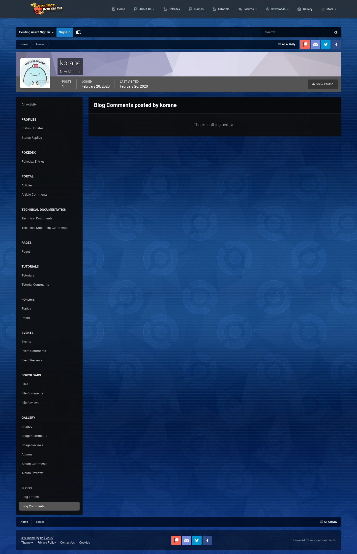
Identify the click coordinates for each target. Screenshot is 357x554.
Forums (272, 12)
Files (25, 384)
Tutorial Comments (35, 284)
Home (144, 12)
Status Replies (32, 137)
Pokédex (198, 12)
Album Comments (34, 464)
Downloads (302, 12)
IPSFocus (46, 538)
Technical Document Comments (44, 228)
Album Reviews (32, 473)
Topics (26, 308)
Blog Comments (33, 506)
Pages (26, 251)
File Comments (32, 393)
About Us (169, 12)
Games (222, 12)
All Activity (29, 104)
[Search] (281, 32)
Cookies (84, 542)
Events (26, 342)
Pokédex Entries (33, 161)
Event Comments (34, 351)
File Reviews (30, 403)
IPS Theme (28, 538)
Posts (26, 318)
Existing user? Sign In (36, 32)
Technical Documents (37, 218)
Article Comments (34, 194)
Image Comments (34, 436)
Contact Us (67, 542)
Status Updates (32, 128)
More (330, 12)
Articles (27, 185)
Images (27, 426)
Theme (27, 542)
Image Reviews (32, 445)
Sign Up (64, 32)
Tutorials (247, 12)
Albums (27, 454)
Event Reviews (32, 360)
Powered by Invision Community (314, 540)
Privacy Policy (46, 542)
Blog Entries (30, 497)
